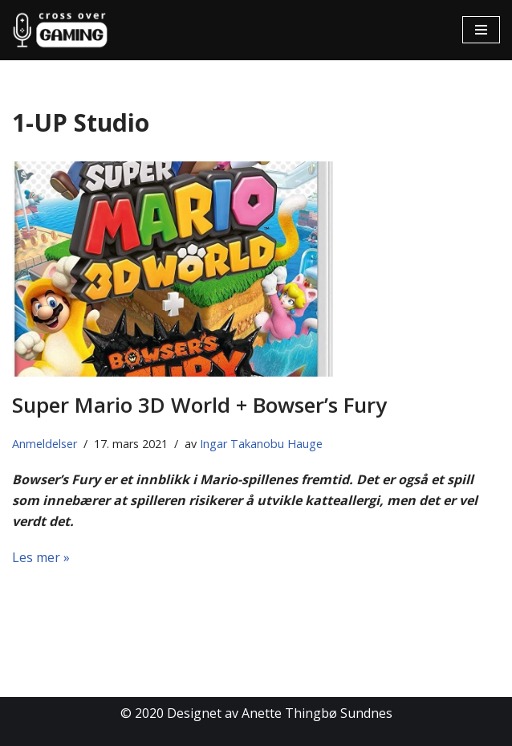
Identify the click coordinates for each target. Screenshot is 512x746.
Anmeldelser (44, 443)
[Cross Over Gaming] (60, 30)
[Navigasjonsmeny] (481, 29)
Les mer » (41, 557)
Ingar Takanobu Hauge (261, 443)
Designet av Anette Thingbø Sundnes (279, 713)
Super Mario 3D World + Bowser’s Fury (199, 404)
